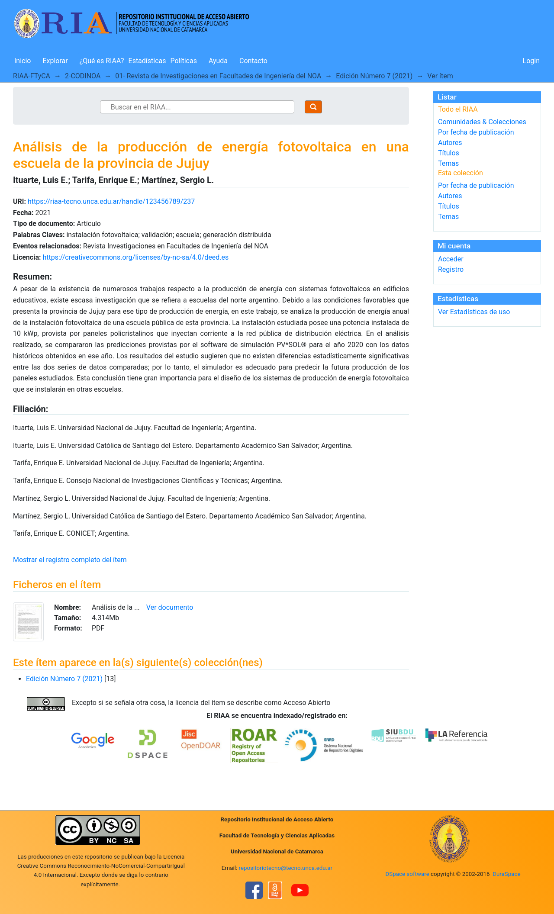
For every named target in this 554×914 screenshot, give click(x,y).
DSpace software (407, 874)
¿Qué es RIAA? (102, 61)
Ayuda (218, 61)
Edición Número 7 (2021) (374, 76)
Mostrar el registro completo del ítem (70, 560)
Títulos (448, 153)
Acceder (451, 259)
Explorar (55, 61)
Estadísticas (147, 61)
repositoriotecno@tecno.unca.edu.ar (286, 868)
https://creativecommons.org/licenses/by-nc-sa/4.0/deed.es (135, 257)
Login (531, 61)
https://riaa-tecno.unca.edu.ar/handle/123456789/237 (111, 201)
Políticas (184, 61)
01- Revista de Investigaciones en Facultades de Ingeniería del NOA (218, 76)
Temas (448, 163)
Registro (451, 269)
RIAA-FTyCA (31, 76)
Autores (450, 142)
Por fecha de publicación (476, 132)
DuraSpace (507, 874)
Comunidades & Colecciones (482, 122)
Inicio (22, 61)
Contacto (253, 61)
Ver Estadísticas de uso (474, 312)
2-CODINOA (82, 76)
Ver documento (169, 607)
